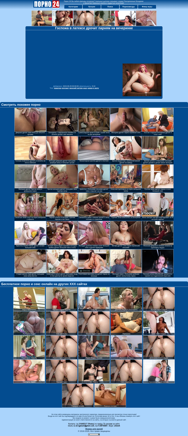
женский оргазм (76, 88)
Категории (73, 7)
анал (85, 88)
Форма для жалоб (94, 429)
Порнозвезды (128, 7)
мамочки (57, 88)
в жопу (96, 88)
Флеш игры (147, 7)
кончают (65, 88)
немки (90, 88)
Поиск (110, 7)
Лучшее (91, 7)
